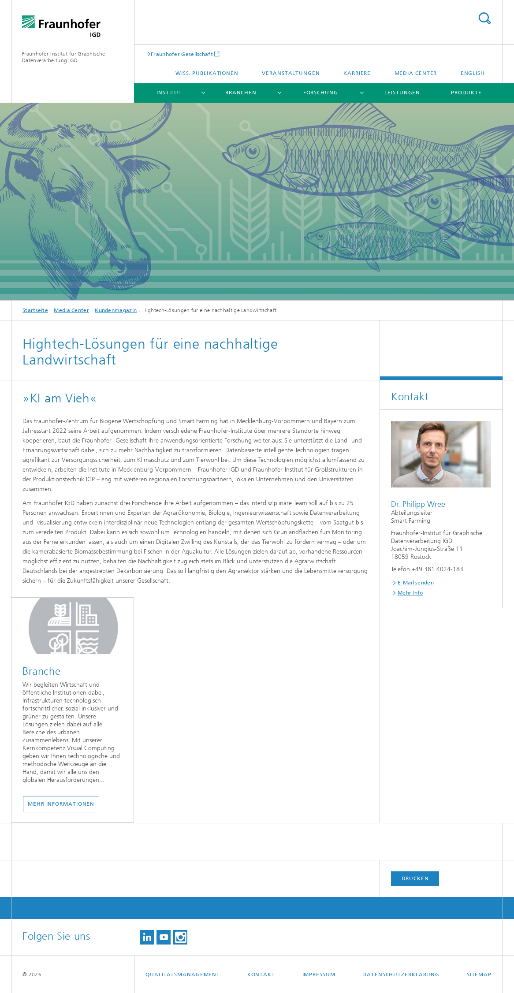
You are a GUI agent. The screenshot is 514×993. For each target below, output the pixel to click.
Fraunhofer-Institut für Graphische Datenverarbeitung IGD (63, 57)
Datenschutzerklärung (401, 974)
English (473, 73)
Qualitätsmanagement (182, 974)
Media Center (416, 73)
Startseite (35, 310)
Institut (169, 92)
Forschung (320, 92)
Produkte (466, 92)
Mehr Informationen (61, 804)
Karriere (357, 73)
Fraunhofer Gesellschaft (182, 54)
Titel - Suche (484, 18)
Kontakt (261, 974)
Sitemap (479, 974)
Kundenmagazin (116, 310)
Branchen (241, 92)
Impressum (318, 974)
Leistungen (402, 92)
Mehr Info (410, 593)
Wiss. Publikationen (206, 73)
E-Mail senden (416, 583)
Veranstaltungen (291, 73)
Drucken (415, 878)
